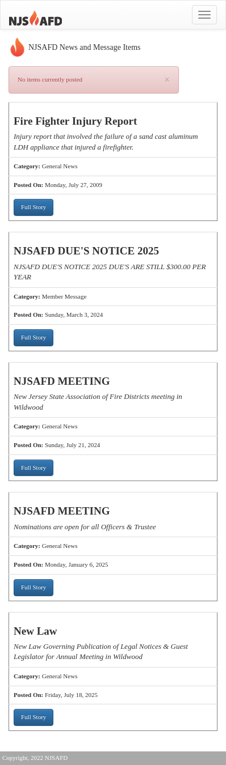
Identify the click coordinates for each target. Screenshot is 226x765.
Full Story (33, 206)
